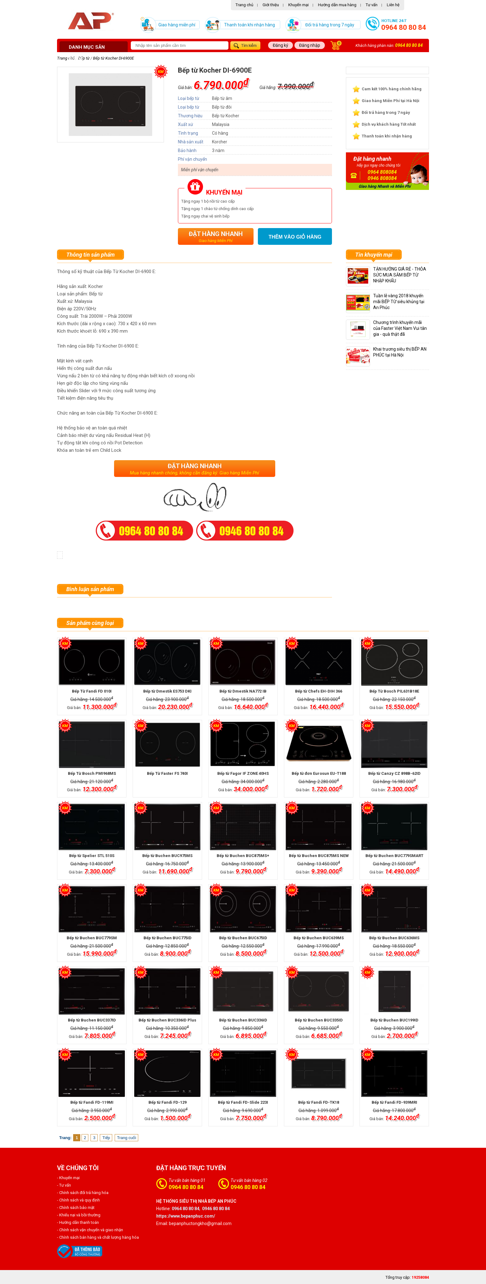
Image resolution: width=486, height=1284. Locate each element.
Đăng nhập (309, 45)
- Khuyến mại (68, 1177)
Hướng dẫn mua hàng (337, 4)
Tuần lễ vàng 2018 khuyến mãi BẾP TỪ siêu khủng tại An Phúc (398, 301)
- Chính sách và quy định (78, 1200)
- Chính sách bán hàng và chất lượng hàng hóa (98, 1237)
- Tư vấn (64, 1185)
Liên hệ (393, 4)
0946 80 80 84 (248, 1187)
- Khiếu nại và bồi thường (78, 1215)
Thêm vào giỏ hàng (295, 237)
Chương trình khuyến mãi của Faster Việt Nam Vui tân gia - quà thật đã (400, 328)
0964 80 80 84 (403, 27)
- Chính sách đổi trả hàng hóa (82, 1192)
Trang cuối (126, 1137)
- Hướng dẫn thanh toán (78, 1222)
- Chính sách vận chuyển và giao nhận (90, 1230)
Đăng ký (280, 45)
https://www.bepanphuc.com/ (185, 1216)
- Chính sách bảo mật (76, 1207)
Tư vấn (372, 4)
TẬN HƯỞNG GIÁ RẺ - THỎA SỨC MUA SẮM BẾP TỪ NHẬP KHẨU (399, 275)
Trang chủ (244, 4)
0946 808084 (382, 178)
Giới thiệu (271, 4)
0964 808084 (382, 172)
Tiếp (106, 1137)
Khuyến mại (298, 4)
